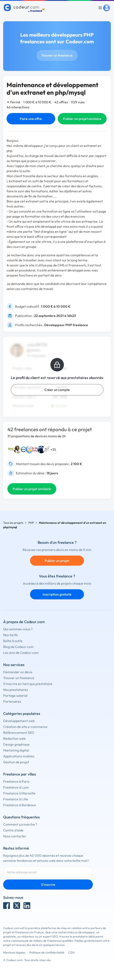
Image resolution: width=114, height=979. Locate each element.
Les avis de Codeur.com (21, 652)
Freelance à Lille (15, 799)
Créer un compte (57, 390)
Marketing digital (16, 750)
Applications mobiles (18, 756)
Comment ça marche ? (20, 824)
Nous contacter (14, 836)
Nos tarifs (10, 635)
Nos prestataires (15, 690)
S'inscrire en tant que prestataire (27, 684)
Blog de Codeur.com (18, 647)
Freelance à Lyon (16, 787)
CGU (71, 952)
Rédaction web (14, 738)
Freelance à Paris (16, 781)
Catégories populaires (21, 713)
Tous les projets (13, 523)
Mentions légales (14, 952)
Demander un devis (17, 672)
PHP (31, 523)
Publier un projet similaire (82, 119)
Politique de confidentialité (46, 952)
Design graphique (16, 744)
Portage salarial (15, 695)
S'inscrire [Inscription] (48, 884)
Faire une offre (31, 119)
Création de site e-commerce (25, 727)
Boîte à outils (12, 641)
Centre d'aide (13, 830)
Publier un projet (57, 561)
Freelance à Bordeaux (19, 805)
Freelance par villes (19, 774)
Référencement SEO (18, 732)
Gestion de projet (16, 762)
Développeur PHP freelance (66, 325)
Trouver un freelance (57, 55)
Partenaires (12, 701)
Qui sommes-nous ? (18, 629)
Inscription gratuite (57, 594)
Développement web (19, 721)
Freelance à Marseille (19, 793)
